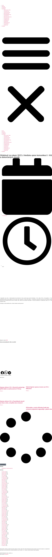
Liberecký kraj (6, 15)
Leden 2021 (4, 545)
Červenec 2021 (4, 538)
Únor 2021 (3, 544)
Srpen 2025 (4, 482)
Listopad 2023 (4, 506)
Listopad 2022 (4, 520)
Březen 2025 (4, 487)
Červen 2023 (4, 512)
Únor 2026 (3, 475)
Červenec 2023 (4, 510)
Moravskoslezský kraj (7, 16)
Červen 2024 (4, 498)
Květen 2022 (4, 527)
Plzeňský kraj (6, 20)
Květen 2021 (4, 540)
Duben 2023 (4, 514)
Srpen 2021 (4, 537)
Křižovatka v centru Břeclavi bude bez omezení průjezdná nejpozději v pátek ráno (39, 408)
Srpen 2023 (4, 509)
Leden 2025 (4, 490)
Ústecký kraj (6, 21)
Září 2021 (3, 536)
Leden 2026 (4, 476)
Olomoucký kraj (6, 18)
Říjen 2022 (4, 521)
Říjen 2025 (4, 479)
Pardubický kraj (6, 19)
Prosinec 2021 (4, 532)
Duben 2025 (4, 486)
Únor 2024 (3, 502)
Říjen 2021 (4, 535)
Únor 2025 (3, 489)
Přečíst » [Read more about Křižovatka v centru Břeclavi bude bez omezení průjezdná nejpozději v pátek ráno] (27, 411)
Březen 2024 (4, 501)
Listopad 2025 (4, 478)
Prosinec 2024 (4, 491)
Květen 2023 (4, 513)
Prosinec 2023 (4, 505)
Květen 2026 (4, 471)
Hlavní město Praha (7, 135)
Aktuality (3, 6)
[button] (26, 78)
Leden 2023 (4, 517)
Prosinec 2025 (4, 477)
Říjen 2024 (4, 493)
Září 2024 (3, 494)
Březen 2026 (4, 474)
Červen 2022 (4, 525)
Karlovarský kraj (6, 13)
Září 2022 (3, 522)
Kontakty (3, 26)
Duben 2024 (4, 500)
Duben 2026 (4, 472)
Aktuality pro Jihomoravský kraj (7, 468)
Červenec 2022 (4, 524)
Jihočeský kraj (6, 11)
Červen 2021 (4, 539)
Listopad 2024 (4, 492)
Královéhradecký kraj (7, 14)
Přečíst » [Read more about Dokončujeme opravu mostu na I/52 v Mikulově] (27, 390)
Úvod (3, 5)
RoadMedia (6, 554)
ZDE (7, 340)
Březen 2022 (4, 529)
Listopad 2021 (4, 533)
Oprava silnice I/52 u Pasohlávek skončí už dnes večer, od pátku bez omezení (12, 402)
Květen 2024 (4, 499)
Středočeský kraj (7, 22)
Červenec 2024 (4, 497)
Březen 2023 (4, 515)
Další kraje (3, 8)
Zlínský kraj (6, 150)
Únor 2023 (3, 516)
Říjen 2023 (4, 507)
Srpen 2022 (4, 523)
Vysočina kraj (6, 23)
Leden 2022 (4, 531)
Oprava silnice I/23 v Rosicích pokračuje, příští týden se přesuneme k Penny (12, 388)
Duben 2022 (4, 528)
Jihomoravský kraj (7, 12)
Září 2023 (3, 508)
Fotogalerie (4, 7)
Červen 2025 (4, 484)
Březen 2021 (4, 543)
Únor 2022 (3, 530)
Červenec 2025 (4, 483)
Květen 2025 (4, 485)
